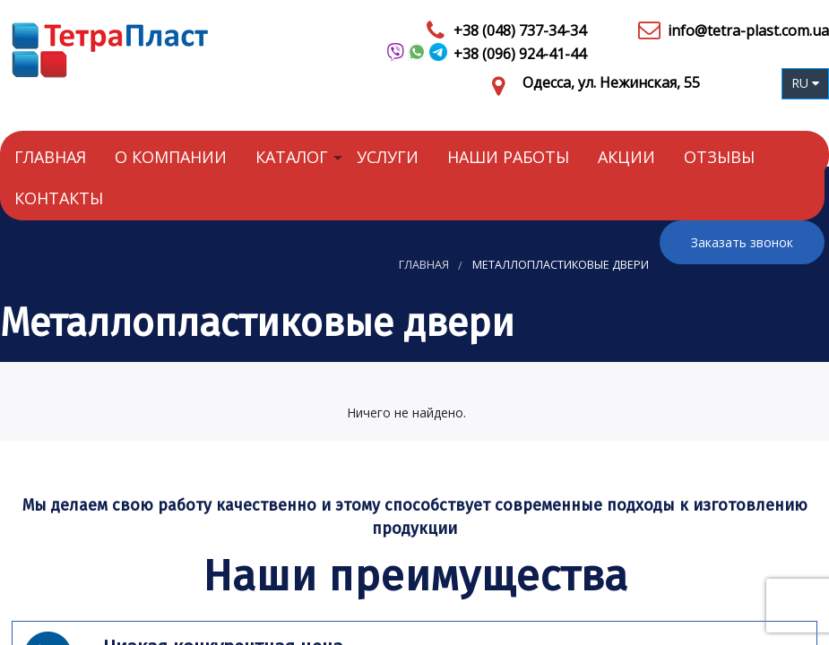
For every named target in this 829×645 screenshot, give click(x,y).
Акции (626, 157)
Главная (50, 157)
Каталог (291, 157)
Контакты (58, 198)
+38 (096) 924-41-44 (519, 54)
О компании (171, 157)
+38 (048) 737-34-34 (519, 30)
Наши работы (508, 157)
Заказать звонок (742, 242)
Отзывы (719, 157)
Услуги (388, 157)
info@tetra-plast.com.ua (748, 30)
